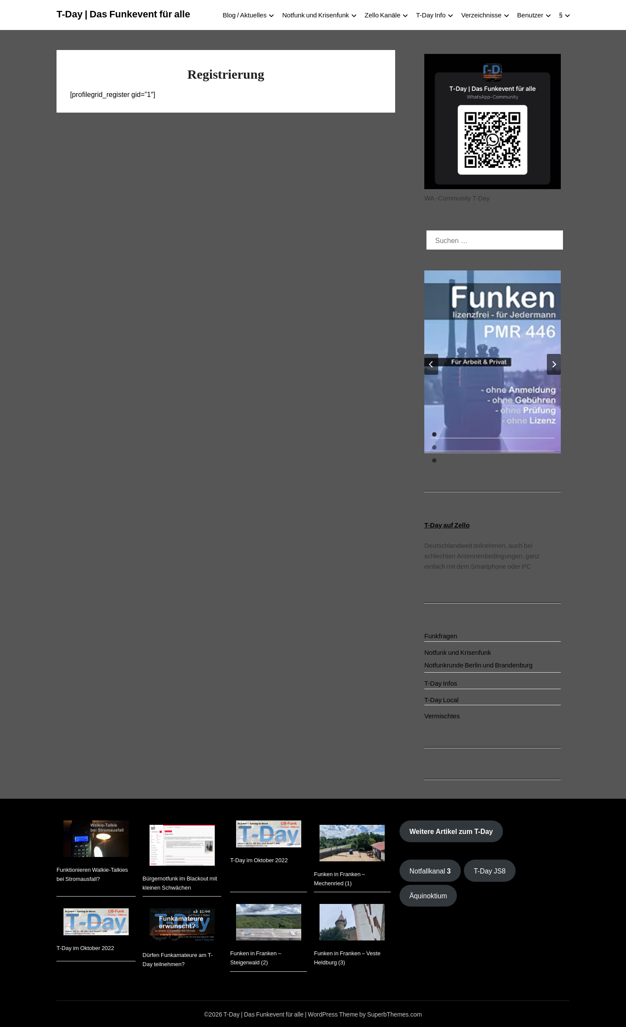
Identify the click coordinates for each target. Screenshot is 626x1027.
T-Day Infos (440, 682)
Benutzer (530, 14)
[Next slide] (554, 364)
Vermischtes (442, 715)
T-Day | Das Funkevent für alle (123, 13)
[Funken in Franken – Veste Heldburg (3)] (352, 923)
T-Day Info (431, 14)
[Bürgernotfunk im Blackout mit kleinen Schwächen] (182, 846)
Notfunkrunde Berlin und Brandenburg (478, 664)
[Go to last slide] (431, 364)
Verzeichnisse (481, 14)
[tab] (434, 434)
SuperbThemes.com (394, 1014)
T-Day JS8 (490, 871)
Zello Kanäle (382, 14)
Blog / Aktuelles (244, 14)
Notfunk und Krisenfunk (315, 14)
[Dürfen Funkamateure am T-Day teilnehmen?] (182, 926)
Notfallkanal (430, 871)
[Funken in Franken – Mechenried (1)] (352, 844)
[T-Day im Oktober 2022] (96, 922)
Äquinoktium (428, 895)
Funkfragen (440, 635)
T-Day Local (441, 699)
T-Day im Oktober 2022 (85, 948)
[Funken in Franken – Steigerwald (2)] (268, 923)
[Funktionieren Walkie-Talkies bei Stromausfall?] (96, 840)
